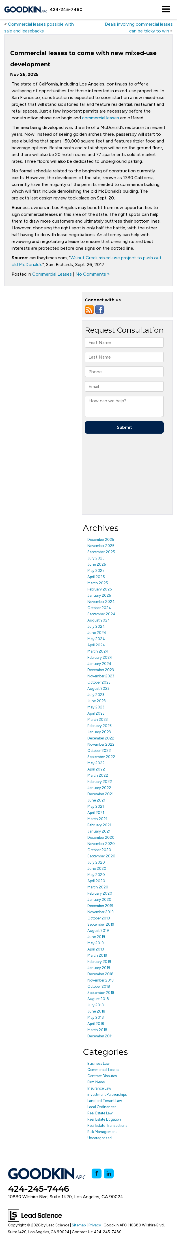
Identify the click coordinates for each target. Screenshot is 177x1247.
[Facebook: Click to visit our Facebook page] (96, 1173)
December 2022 (100, 738)
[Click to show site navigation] (166, 9)
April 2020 (96, 881)
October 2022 (99, 750)
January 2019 (98, 968)
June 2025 (96, 564)
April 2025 (96, 577)
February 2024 (99, 657)
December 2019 (100, 906)
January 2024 (99, 664)
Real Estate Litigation (104, 1119)
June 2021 (96, 800)
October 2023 (99, 682)
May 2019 (95, 943)
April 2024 (96, 645)
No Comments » (92, 274)
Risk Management (102, 1132)
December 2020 (101, 837)
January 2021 (98, 831)
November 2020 (101, 844)
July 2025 (96, 558)
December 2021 (100, 794)
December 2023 (100, 670)
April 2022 (96, 769)
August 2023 (98, 688)
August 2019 (98, 930)
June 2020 (96, 868)
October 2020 (99, 850)
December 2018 (100, 974)
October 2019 (98, 918)
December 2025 (100, 539)
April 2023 (96, 713)
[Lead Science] (35, 1215)
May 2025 (96, 570)
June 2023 (96, 701)
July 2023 (95, 695)
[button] (66, 9)
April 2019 (95, 949)
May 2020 (96, 875)
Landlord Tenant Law (104, 1101)
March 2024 (97, 651)
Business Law (98, 1063)
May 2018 (95, 1017)
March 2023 (97, 719)
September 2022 (101, 757)
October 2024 (99, 608)
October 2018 (98, 986)
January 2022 (99, 788)
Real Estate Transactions (107, 1125)
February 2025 (99, 589)
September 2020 (101, 856)
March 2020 (97, 887)
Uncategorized (99, 1138)
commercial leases (100, 117)
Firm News (96, 1082)
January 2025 (99, 595)
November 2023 (100, 676)
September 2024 (101, 614)
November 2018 (100, 980)
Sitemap (79, 1225)
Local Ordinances (101, 1107)
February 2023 (99, 726)
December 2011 (100, 1036)
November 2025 (101, 546)
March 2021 (97, 819)
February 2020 (99, 893)
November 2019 (100, 912)
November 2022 (101, 744)
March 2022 (97, 775)
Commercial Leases (52, 274)
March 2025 (97, 583)
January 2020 (99, 899)
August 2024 (98, 620)
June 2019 (96, 937)
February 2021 (99, 825)
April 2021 (95, 813)
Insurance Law (99, 1088)
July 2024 (96, 626)
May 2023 (95, 707)
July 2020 (96, 862)
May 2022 (96, 763)
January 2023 (99, 732)
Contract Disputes (102, 1076)
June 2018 (96, 1011)
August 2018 (98, 999)
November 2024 (101, 602)
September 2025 (101, 552)
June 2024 (96, 633)
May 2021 (95, 806)
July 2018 (95, 1005)
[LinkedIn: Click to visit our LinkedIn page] (108, 1173)
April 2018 (95, 1024)
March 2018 (97, 1030)
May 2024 (96, 639)
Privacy (94, 1225)
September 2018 (100, 993)
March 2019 (97, 955)
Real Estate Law (100, 1113)
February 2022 (99, 782)
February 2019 (99, 962)
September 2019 (100, 924)
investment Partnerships (107, 1094)
